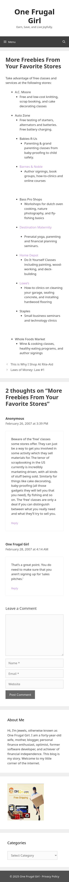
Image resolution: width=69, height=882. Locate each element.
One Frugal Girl (34, 16)
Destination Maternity (36, 227)
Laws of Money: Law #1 (27, 370)
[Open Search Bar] (64, 41)
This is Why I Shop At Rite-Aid (31, 364)
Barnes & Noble (31, 166)
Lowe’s (24, 283)
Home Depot (29, 255)
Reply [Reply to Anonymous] (14, 523)
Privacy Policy (50, 876)
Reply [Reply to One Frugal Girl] (14, 588)
